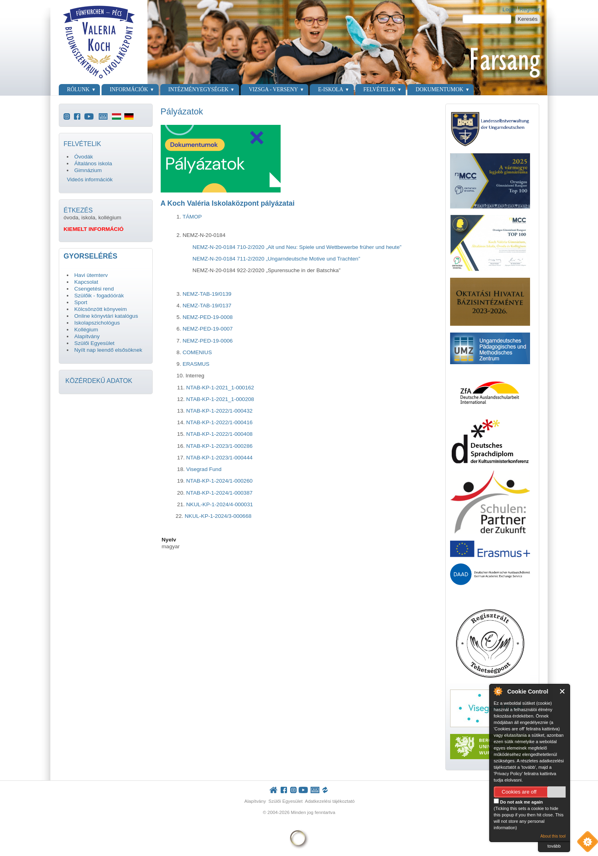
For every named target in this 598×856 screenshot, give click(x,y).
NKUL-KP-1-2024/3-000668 (218, 516)
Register (529, 9)
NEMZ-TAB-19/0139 (207, 294)
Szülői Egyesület (94, 343)
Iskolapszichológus (97, 323)
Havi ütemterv (91, 275)
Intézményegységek (198, 89)
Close (562, 691)
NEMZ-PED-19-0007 (208, 329)
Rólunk (78, 89)
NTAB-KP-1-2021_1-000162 (220, 388)
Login (509, 9)
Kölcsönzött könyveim (100, 309)
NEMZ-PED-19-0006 (208, 341)
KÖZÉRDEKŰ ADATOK (98, 380)
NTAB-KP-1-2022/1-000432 (219, 411)
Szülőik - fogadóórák (99, 296)
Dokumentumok (439, 89)
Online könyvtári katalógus (106, 316)
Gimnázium (88, 170)
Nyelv (168, 540)
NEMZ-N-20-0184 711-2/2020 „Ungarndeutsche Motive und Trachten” (276, 259)
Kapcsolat (86, 282)
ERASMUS (196, 364)
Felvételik (379, 89)
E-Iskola (330, 89)
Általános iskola (93, 163)
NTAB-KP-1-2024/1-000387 (219, 493)
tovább (553, 846)
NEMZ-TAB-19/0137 (207, 306)
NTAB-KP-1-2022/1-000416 (219, 422)
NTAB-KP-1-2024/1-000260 (219, 481)
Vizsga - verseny (273, 89)
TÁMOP (191, 217)
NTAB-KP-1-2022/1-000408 (219, 434)
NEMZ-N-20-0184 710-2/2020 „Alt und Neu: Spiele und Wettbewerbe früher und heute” (297, 247)
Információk (129, 89)
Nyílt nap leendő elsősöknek (108, 350)
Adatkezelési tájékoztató (330, 801)
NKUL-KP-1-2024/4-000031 (219, 504)
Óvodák (83, 157)
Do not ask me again (518, 801)
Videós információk (90, 179)
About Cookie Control (498, 691)
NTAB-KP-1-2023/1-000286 (219, 446)
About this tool (553, 836)
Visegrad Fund (203, 469)
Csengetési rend (94, 289)
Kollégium (86, 330)
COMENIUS (197, 352)
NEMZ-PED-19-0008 (208, 317)
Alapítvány (87, 336)
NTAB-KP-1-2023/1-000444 (219, 458)
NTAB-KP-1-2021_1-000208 (220, 399)
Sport (81, 302)
